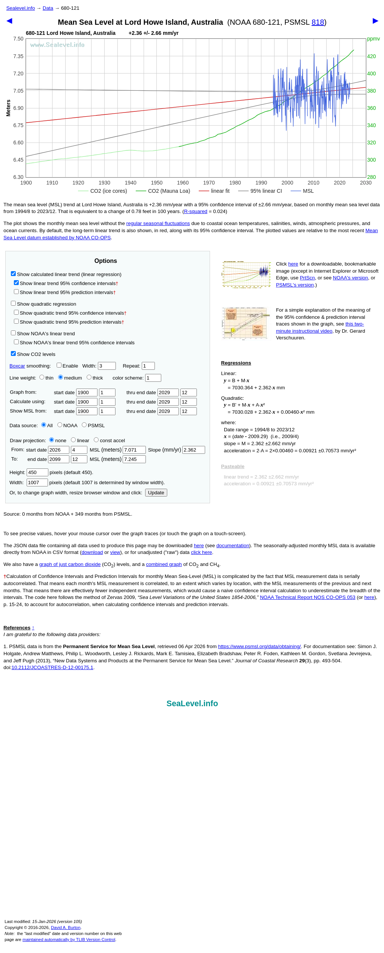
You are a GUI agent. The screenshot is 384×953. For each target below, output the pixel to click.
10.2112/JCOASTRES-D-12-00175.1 (52, 667)
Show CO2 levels (33, 354)
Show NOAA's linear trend (43, 333)
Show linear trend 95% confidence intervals (65, 283)
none (56, 440)
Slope (176, 450)
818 (318, 22)
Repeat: (138, 366)
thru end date (152, 392)
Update (156, 492)
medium (70, 378)
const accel (109, 440)
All (47, 425)
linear (80, 440)
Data (48, 8)
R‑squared (195, 211)
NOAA (67, 425)
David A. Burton (66, 927)
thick (95, 378)
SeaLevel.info (192, 703)
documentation (232, 545)
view (115, 552)
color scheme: (136, 378)
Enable (67, 366)
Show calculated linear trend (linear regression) (66, 274)
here (293, 264)
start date (76, 392)
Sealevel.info (20, 8)
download (92, 552)
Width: (99, 366)
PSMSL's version (295, 285)
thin (44, 378)
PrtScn (307, 278)
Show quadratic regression (43, 304)
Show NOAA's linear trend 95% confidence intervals (74, 342)
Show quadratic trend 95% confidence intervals (70, 313)
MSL (118, 450)
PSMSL (93, 425)
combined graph (164, 564)
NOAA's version (350, 278)
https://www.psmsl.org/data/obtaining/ (259, 646)
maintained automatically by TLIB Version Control (68, 939)
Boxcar (17, 366)
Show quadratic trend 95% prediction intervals (69, 322)
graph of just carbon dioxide (70, 564)
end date (47, 459)
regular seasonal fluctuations (158, 223)
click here (201, 552)
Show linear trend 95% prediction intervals (65, 292)
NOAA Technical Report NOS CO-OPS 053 (308, 597)
